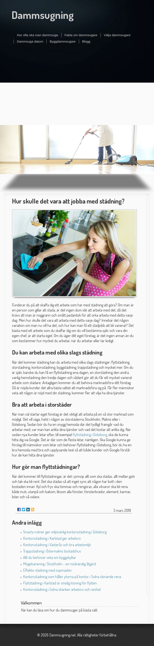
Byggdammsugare (63, 41)
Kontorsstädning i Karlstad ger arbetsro (52, 538)
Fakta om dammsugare (81, 35)
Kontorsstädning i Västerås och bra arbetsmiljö (57, 544)
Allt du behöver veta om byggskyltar (49, 557)
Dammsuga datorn (30, 41)
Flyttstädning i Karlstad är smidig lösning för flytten (60, 583)
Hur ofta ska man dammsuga (37, 35)
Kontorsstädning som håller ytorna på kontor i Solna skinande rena (72, 576)
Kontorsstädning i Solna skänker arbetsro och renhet (62, 589)
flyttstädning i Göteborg (90, 434)
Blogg (86, 41)
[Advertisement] (77, 88)
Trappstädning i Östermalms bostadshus (52, 551)
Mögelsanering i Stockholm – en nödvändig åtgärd (59, 563)
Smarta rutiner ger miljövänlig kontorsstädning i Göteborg (65, 532)
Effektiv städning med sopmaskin (47, 570)
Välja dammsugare (117, 35)
